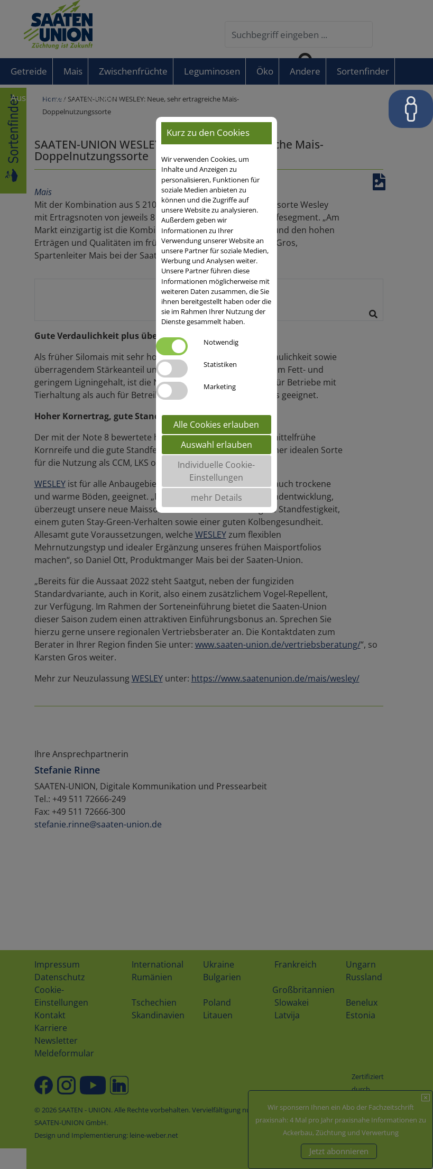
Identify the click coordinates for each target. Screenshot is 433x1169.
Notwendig (221, 342)
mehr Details (216, 497)
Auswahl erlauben (216, 444)
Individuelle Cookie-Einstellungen (216, 471)
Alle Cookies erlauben (216, 424)
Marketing (220, 386)
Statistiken (220, 364)
